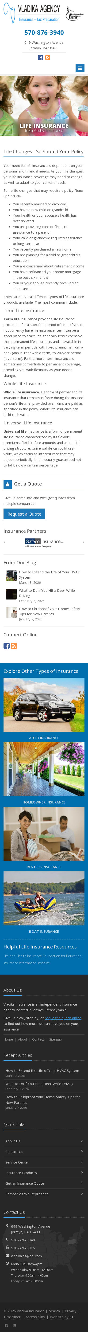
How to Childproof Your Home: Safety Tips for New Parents (44, 614)
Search (54, 1310)
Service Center (44, 1162)
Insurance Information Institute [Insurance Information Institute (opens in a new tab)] (27, 963)
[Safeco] (44, 543)
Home (8, 1039)
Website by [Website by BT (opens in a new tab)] (62, 1316)
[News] (47, 57)
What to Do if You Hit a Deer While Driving (44, 595)
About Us (44, 1141)
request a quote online (63, 1017)
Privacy (71, 1310)
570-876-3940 (23, 1240)
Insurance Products (44, 1172)
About (22, 1039)
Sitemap (55, 1039)
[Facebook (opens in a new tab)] (40, 57)
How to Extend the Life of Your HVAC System (44, 577)
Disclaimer (12, 1316)
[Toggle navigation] (80, 68)
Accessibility (35, 1316)
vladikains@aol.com (26, 1256)
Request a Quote (24, 514)
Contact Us (44, 1151)
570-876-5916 (23, 1248)
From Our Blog (20, 562)
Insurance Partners (25, 531)
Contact (38, 1039)
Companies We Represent (44, 1193)
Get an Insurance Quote (44, 1183)
